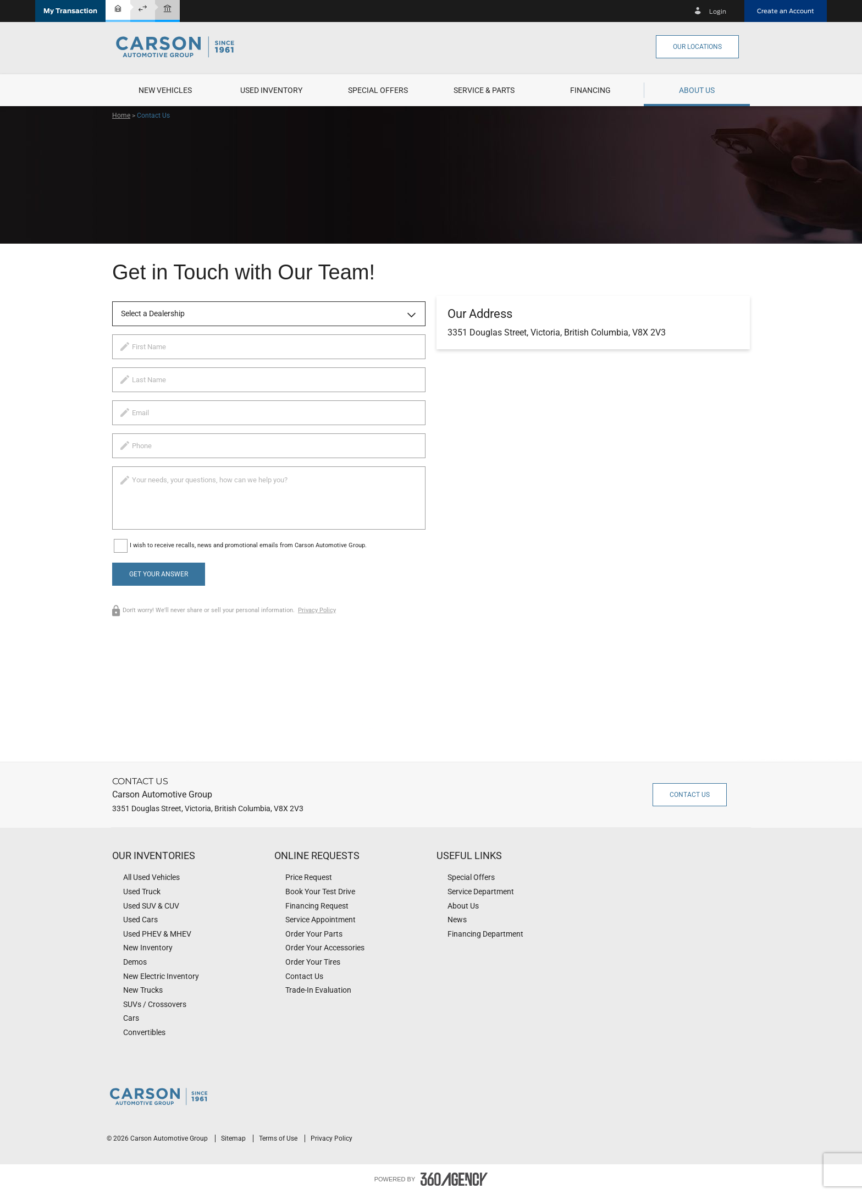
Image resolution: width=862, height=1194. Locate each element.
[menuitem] (165, 90)
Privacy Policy (317, 610)
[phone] (269, 445)
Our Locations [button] (697, 47)
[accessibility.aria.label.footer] (454, 1179)
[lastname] (269, 379)
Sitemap (234, 1138)
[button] (70, 11)
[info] (269, 498)
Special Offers (378, 90)
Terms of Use (279, 1138)
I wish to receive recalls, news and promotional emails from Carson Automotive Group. (248, 545)
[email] (269, 412)
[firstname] (269, 346)
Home (121, 115)
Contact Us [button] (690, 795)
